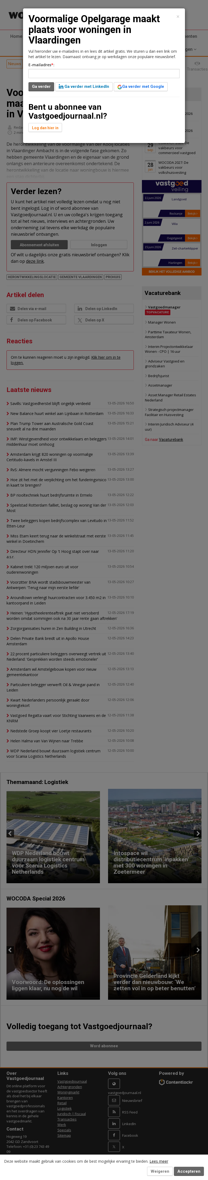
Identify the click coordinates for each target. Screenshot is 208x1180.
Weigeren (160, 1171)
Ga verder (41, 86)
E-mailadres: (41, 64)
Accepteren (188, 1171)
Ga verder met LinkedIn (84, 86)
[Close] (178, 16)
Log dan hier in (45, 128)
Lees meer (159, 1161)
